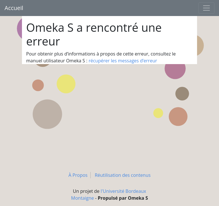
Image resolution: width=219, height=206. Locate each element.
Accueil (14, 8)
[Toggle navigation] (206, 8)
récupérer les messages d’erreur (123, 61)
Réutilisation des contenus (123, 175)
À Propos (78, 175)
